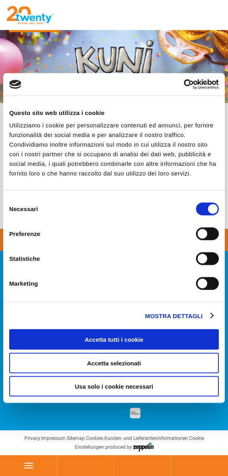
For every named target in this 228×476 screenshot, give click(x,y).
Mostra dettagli (174, 315)
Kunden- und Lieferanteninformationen (146, 438)
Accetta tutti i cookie (114, 339)
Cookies (94, 438)
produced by (129, 447)
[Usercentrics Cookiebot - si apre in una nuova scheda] (184, 84)
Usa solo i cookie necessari (114, 386)
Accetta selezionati (114, 362)
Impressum (53, 438)
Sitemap (76, 438)
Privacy (32, 438)
